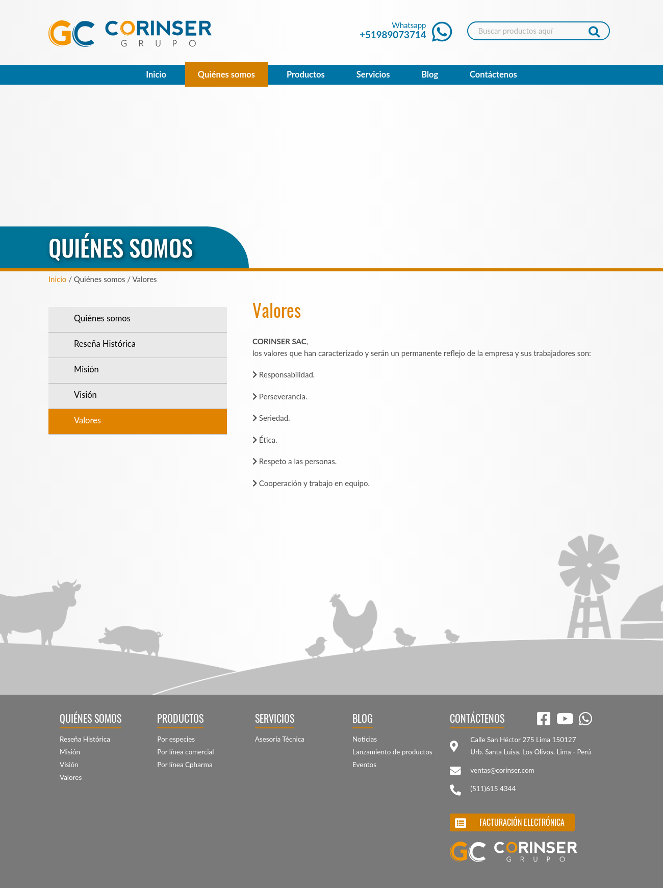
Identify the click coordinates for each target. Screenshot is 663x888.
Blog (429, 74)
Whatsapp (406, 30)
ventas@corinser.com (502, 770)
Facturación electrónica (522, 822)
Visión (85, 395)
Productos (306, 74)
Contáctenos (493, 74)
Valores (87, 420)
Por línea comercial (185, 752)
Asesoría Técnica (279, 739)
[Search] (538, 30)
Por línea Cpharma (184, 764)
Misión (86, 369)
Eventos (364, 764)
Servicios (373, 74)
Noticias (364, 739)
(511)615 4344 (493, 788)
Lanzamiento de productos (392, 752)
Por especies (176, 739)
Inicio (156, 74)
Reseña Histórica (105, 344)
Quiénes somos (226, 74)
